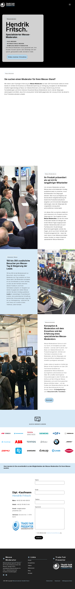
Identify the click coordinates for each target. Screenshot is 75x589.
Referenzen (31, 568)
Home (29, 560)
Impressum (57, 581)
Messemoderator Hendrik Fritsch (21, 581)
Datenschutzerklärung (53, 533)
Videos (30, 565)
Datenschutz (49, 581)
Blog (29, 570)
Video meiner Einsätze (17, 57)
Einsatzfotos (31, 563)
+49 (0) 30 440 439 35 (23, 500)
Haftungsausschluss (67, 581)
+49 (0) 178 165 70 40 (23, 504)
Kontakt (49, 400)
